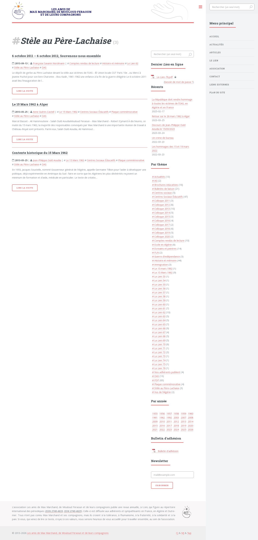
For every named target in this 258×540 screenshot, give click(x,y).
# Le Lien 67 (158, 332)
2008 (190, 417)
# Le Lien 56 (158, 288)
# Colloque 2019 (161, 232)
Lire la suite (24, 91)
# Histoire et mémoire (164, 260)
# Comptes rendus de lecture (168, 240)
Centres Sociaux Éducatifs (94, 111)
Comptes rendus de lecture (84, 63)
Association (217, 68)
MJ (182, 533)
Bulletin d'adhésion (165, 451)
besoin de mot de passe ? (179, 82)
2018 (176, 425)
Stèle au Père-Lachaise (26, 67)
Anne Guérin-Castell (43, 111)
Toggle (200, 7)
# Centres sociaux (162, 192)
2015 (154, 425)
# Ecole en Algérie (162, 244)
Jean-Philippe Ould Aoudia (47, 160)
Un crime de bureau (163, 137)
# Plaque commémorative (166, 384)
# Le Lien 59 (158, 300)
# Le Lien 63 (158, 316)
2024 (176, 429)
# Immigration (160, 264)
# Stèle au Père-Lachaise (165, 388)
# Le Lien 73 (158, 356)
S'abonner (162, 485)
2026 (190, 429)
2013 (183, 421)
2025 (183, 429)
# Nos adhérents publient (166, 372)
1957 (169, 413)
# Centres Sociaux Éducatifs (167, 196)
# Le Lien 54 (158, 280)
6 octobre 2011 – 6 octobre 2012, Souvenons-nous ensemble (56, 56)
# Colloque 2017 (161, 224)
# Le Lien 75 (158, 364)
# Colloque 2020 (161, 236)
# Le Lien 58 (158, 296)
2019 (183, 425)
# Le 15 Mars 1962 (162, 272)
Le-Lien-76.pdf (162, 77)
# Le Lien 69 (158, 340)
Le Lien (213, 60)
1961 (154, 417)
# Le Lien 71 (158, 348)
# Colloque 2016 (161, 220)
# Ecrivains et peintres (164, 248)
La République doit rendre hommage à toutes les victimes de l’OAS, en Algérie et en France (172, 103)
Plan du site (217, 92)
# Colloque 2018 (161, 228)
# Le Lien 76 (158, 368)
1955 (154, 413)
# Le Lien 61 (158, 308)
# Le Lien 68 (158, 336)
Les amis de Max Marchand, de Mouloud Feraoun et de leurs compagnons (68, 533)
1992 (169, 417)
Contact (214, 76)
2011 (169, 421)
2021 (154, 429)
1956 (162, 413)
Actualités (216, 44)
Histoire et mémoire (113, 63)
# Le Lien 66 (158, 328)
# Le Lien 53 (158, 276)
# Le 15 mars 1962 (162, 268)
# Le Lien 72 (158, 352)
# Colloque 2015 (161, 216)
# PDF (155, 380)
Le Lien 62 (132, 63)
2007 (183, 417)
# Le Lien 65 (158, 324)
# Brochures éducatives (165, 184)
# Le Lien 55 (158, 284)
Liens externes (219, 84)
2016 (162, 425)
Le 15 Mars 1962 (68, 111)
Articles (215, 52)
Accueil (214, 36)
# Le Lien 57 (158, 292)
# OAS (155, 376)
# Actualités (158, 176)
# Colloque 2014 (161, 212)
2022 (162, 429)
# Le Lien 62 (158, 312)
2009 (154, 421)
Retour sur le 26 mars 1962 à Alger (171, 116)
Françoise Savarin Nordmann (48, 63)
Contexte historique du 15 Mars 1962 (40, 153)
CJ (177, 533)
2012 (176, 421)
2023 (169, 429)
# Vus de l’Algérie (161, 392)
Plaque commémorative (124, 111)
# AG (154, 180)
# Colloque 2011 (161, 200)
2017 (169, 425)
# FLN (155, 252)
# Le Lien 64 (158, 320)
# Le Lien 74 (158, 360)
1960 (190, 413)
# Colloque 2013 (161, 208)
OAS (44, 67)
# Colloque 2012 (161, 204)
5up (189, 533)
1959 (183, 413)
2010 (162, 421)
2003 (176, 417)
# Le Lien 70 (158, 344)
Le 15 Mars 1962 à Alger (30, 104)
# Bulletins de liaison (163, 188)
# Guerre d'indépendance (166, 256)
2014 (190, 421)
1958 (176, 413)
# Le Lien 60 (158, 304)
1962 (162, 417)
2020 (190, 425)
